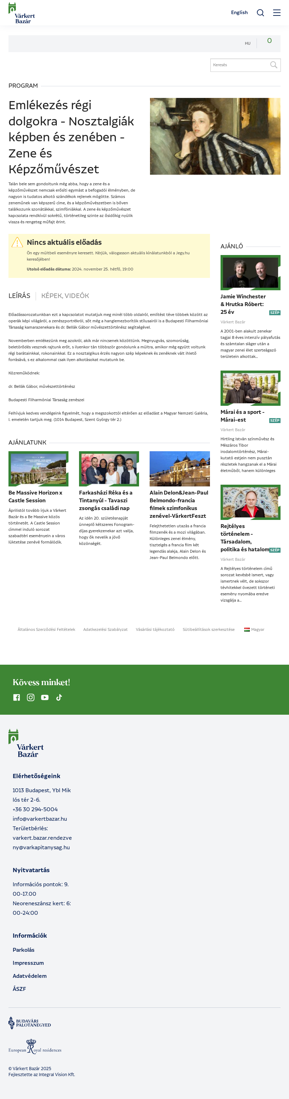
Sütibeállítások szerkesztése (209, 630)
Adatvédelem (30, 976)
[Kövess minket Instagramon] (31, 697)
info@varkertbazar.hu (40, 819)
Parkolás (24, 950)
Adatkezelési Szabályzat (105, 630)
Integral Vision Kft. (57, 1075)
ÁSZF (19, 989)
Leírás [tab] (19, 296)
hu (248, 43)
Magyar (254, 630)
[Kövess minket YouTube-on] (45, 697)
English (239, 12)
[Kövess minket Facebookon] (16, 697)
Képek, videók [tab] (65, 296)
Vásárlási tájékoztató (155, 630)
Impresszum (28, 963)
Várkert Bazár (233, 322)
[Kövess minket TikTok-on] (59, 697)
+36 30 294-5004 (35, 810)
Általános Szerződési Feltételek (46, 630)
